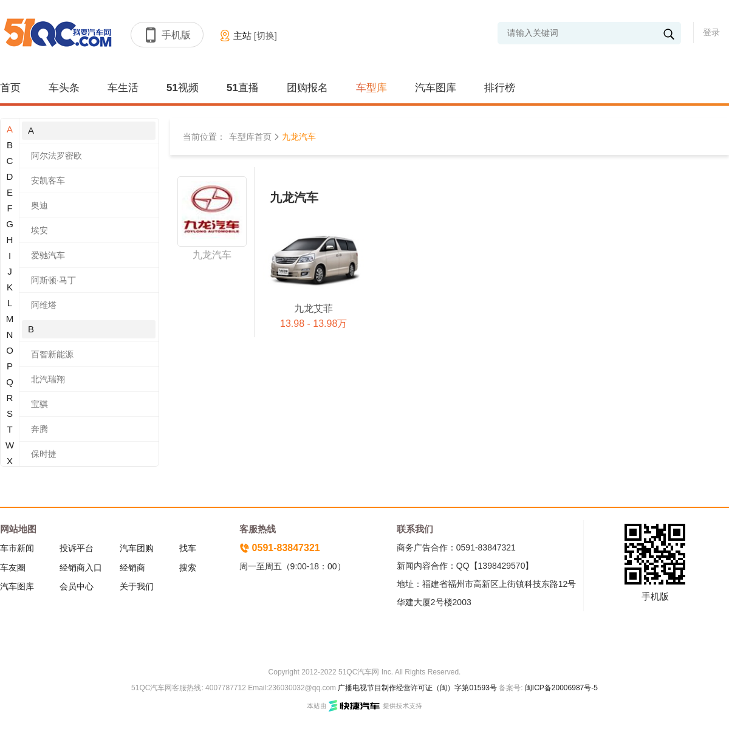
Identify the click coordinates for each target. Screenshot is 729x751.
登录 (711, 32)
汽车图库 (435, 88)
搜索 (187, 567)
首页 (10, 88)
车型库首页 (250, 137)
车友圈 (13, 567)
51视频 (182, 88)
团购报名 (307, 88)
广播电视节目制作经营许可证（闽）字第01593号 (417, 688)
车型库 (371, 88)
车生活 (123, 88)
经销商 (132, 567)
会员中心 (77, 586)
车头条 (64, 88)
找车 (187, 548)
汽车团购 (137, 548)
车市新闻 (17, 548)
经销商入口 (81, 567)
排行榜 (499, 88)
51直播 (243, 88)
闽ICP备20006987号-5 (560, 688)
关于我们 (137, 586)
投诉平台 (77, 548)
